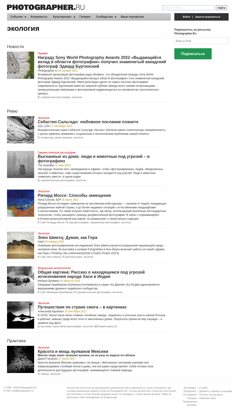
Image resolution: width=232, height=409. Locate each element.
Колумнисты (39, 16)
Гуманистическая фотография (57, 152)
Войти (186, 16)
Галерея (84, 16)
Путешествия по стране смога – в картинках (82, 307)
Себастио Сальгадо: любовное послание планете (88, 122)
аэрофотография (79, 222)
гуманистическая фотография (58, 180)
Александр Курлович (51, 311)
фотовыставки (74, 256)
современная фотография (56, 97)
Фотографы (190, 388)
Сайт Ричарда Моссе (52, 222)
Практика (16, 340)
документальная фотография (94, 292)
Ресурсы (191, 398)
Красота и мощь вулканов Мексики (73, 351)
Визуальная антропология (54, 268)
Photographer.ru (47, 70)
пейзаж (45, 374)
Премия (42, 53)
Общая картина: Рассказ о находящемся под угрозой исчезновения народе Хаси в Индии (91, 274)
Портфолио (190, 391)
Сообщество (104, 16)
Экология (44, 118)
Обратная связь (207, 398)
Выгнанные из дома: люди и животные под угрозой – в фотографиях (94, 158)
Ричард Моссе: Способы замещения (74, 195)
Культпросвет (62, 16)
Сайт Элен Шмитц (50, 256)
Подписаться (193, 54)
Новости (15, 46)
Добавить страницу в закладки (215, 391)
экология (77, 97)
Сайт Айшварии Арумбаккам (56, 292)
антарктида (47, 137)
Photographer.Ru (28, 387)
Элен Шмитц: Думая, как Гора (67, 237)
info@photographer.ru (23, 391)
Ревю (12, 111)
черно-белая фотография (66, 326)
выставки (46, 326)
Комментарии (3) (107, 326)
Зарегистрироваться (207, 16)
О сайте (203, 388)
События (16, 16)
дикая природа (63, 137)
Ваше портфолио (132, 16)
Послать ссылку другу (211, 394)
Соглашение (189, 394)
